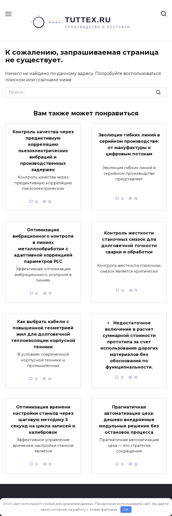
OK (126, 509)
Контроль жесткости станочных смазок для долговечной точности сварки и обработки (129, 242)
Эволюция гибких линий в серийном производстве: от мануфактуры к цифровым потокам (129, 144)
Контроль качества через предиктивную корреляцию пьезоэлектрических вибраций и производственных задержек (43, 150)
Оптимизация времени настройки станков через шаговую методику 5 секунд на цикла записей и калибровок (43, 420)
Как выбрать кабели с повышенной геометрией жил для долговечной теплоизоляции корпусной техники (43, 334)
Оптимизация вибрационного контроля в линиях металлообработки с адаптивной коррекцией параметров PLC (43, 245)
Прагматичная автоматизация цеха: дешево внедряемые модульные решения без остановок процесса (129, 420)
